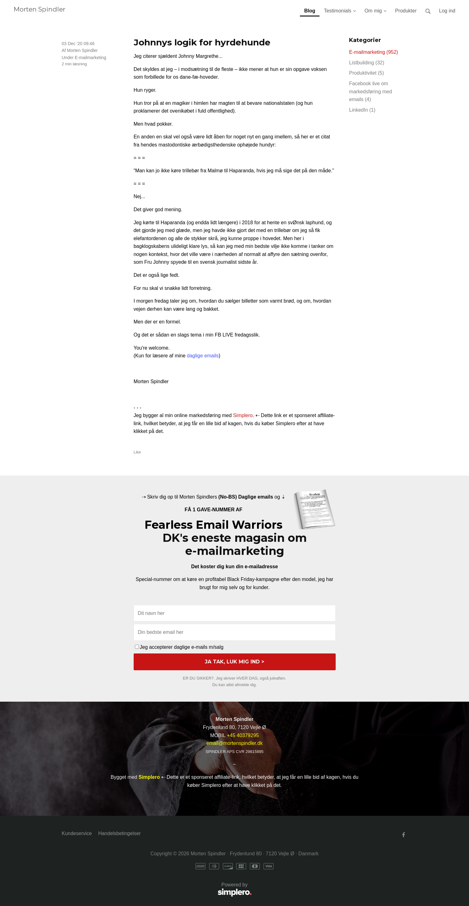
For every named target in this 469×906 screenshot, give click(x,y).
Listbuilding (366, 62)
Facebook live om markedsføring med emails (370, 91)
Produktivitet (366, 73)
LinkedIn (362, 110)
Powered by (157, 890)
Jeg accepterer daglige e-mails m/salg (179, 647)
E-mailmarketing (90, 57)
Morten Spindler (39, 9)
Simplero (243, 415)
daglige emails (202, 355)
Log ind (447, 10)
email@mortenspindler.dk (234, 743)
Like (137, 452)
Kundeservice (77, 833)
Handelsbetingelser (119, 833)
